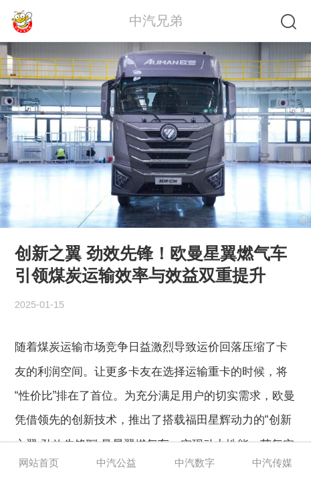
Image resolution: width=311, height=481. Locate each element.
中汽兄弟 (156, 20)
